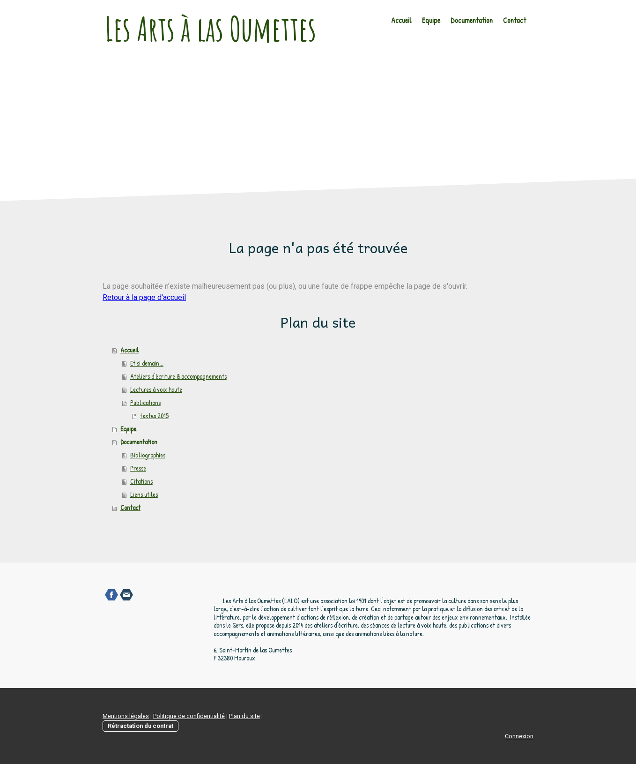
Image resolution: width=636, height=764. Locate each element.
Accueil (401, 20)
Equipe (431, 20)
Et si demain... (146, 363)
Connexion (519, 736)
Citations (141, 481)
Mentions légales (126, 715)
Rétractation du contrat (140, 725)
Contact (514, 20)
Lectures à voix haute (156, 389)
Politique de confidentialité (189, 715)
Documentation (472, 20)
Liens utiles (144, 494)
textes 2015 (154, 415)
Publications (145, 402)
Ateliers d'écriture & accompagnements (178, 376)
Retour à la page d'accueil (144, 297)
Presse (138, 468)
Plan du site (244, 715)
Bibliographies (147, 454)
